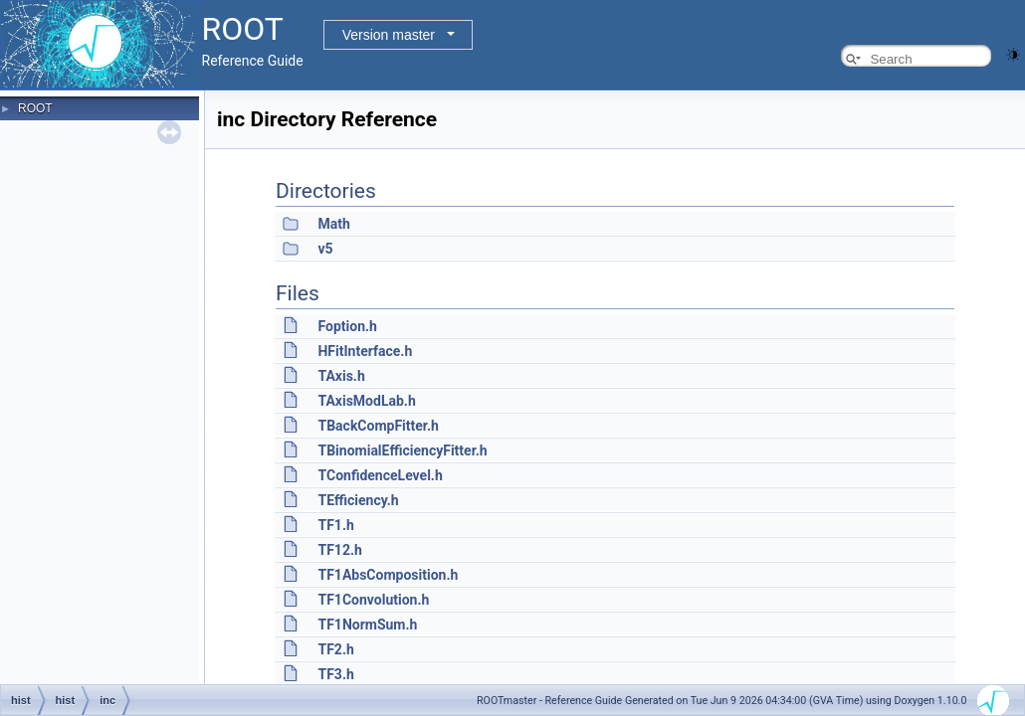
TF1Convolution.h (373, 600)
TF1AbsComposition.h (387, 575)
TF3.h (335, 674)
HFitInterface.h (364, 351)
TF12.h (339, 550)
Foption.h (346, 326)
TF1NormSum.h (367, 624)
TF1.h (335, 525)
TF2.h (335, 649)
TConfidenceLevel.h (379, 475)
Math (333, 224)
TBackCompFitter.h (377, 426)
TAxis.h (340, 376)
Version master (388, 35)
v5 (324, 249)
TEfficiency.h (357, 500)
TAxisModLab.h (366, 401)
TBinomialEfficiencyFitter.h (402, 450)
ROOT (35, 108)
